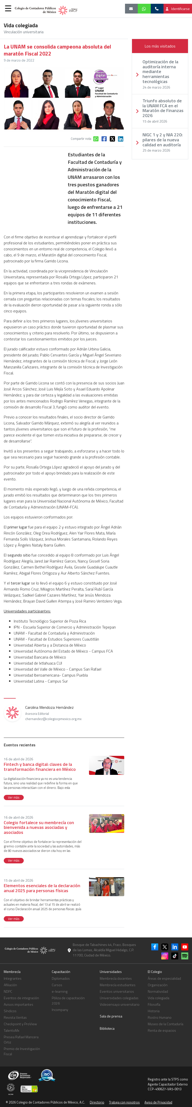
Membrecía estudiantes (118, 984)
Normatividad (158, 991)
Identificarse (178, 8)
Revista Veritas (15, 1017)
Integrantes (13, 978)
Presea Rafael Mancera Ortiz (21, 1039)
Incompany (60, 1009)
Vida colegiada (158, 997)
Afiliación (10, 984)
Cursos (57, 984)
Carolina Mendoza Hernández (53, 712)
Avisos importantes (18, 1004)
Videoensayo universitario (120, 1004)
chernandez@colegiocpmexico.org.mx (53, 718)
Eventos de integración (21, 997)
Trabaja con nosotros (124, 1102)
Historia (154, 1010)
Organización (158, 984)
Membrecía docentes (116, 978)
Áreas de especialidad (164, 978)
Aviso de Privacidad (158, 1102)
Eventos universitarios (117, 991)
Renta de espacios (162, 1030)
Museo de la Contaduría (165, 1023)
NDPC (8, 991)
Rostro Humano (160, 1017)
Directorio (97, 1102)
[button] (8, 8)
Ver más (14, 797)
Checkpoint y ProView (20, 1023)
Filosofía (154, 1004)
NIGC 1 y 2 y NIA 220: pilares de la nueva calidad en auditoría (162, 139)
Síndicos (10, 1010)
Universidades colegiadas (119, 997)
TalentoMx (11, 1030)
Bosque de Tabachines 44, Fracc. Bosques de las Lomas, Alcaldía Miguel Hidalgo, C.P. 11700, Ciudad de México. (104, 950)
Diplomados (61, 978)
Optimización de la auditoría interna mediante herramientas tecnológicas (160, 71)
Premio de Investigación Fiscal (22, 1051)
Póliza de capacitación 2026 (68, 1000)
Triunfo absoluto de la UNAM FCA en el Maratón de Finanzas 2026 (163, 108)
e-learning (60, 991)
